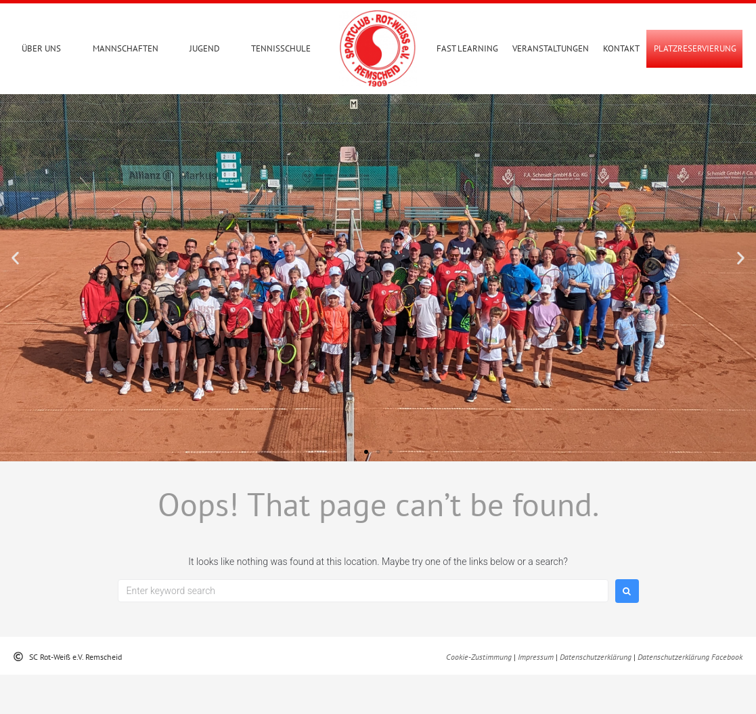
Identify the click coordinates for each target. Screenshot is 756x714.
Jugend (205, 48)
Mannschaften (125, 48)
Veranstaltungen (550, 48)
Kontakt (621, 48)
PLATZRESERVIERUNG (695, 48)
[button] (15, 297)
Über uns (41, 48)
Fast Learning (467, 48)
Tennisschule (281, 48)
